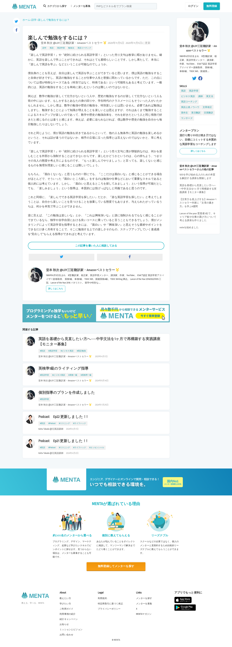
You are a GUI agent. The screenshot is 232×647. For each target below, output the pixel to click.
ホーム (26, 19)
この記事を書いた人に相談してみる (96, 245)
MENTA (117, 640)
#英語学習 (52, 351)
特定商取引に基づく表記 (110, 603)
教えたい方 (65, 598)
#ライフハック (79, 423)
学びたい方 (65, 603)
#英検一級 (72, 375)
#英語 (42, 351)
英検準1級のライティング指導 (63, 368)
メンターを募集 (80, 6)
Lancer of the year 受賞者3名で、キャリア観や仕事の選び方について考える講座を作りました (198, 217)
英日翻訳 (195, 113)
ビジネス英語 (188, 96)
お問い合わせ (66, 635)
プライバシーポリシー (109, 609)
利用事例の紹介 (67, 614)
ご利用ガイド (66, 609)
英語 (51, 48)
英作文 (184, 113)
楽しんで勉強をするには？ (53, 19)
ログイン (193, 6)
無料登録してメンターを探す (116, 566)
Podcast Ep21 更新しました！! (62, 441)
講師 (200, 96)
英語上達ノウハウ (190, 107)
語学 (34, 19)
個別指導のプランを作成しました (66, 393)
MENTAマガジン (143, 614)
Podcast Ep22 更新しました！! (62, 417)
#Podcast (52, 423)
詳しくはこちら (55, 289)
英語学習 (61, 48)
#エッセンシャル (96, 448)
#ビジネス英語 (67, 351)
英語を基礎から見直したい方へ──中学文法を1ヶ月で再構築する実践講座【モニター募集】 (99, 341)
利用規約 (102, 598)
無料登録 (211, 6)
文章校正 (207, 107)
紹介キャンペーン (69, 619)
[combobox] (126, 6)
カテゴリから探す (55, 5)
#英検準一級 (86, 375)
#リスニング (64, 423)
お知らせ (64, 624)
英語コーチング (84, 48)
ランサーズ (187, 118)
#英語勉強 (81, 351)
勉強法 (71, 48)
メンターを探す (144, 598)
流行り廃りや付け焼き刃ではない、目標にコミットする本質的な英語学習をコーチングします (198, 140)
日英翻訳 (208, 113)
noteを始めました (189, 227)
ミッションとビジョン (71, 629)
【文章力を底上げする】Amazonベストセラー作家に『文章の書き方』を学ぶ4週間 (198, 202)
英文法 (209, 96)
